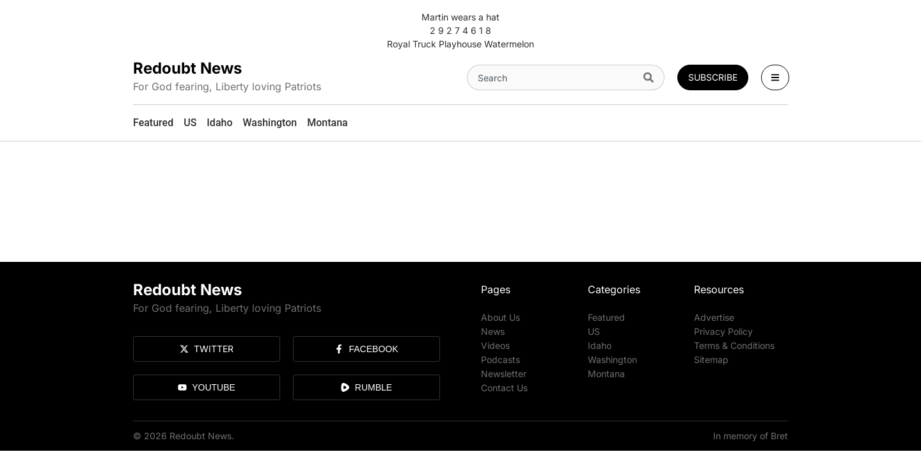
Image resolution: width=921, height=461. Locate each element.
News (493, 331)
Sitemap (711, 359)
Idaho (599, 345)
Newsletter (503, 373)
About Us (500, 317)
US (594, 331)
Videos (495, 345)
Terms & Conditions (734, 345)
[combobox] (552, 77)
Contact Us (504, 387)
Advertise (714, 317)
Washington (612, 359)
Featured (606, 317)
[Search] (651, 77)
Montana (606, 373)
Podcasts (500, 359)
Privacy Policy (723, 331)
